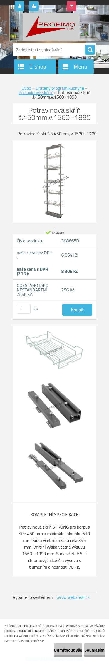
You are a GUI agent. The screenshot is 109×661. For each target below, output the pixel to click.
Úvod (26, 88)
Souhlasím (94, 650)
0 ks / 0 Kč (86, 6)
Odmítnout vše (68, 650)
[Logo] (51, 27)
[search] (90, 50)
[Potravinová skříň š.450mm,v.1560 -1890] (54, 353)
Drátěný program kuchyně (60, 88)
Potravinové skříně (36, 92)
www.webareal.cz (73, 597)
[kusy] (24, 309)
